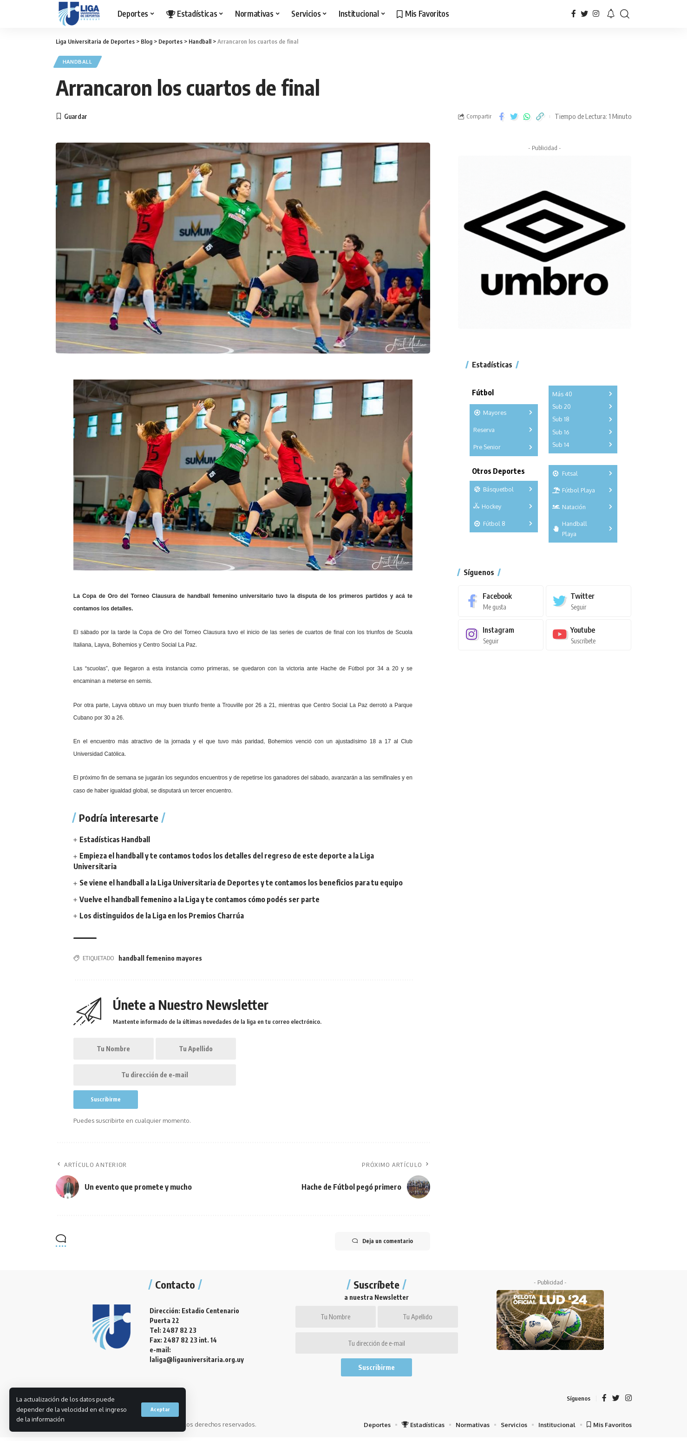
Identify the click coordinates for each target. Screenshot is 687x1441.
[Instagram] (596, 13)
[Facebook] (573, 13)
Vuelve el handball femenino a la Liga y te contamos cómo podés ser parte (200, 899)
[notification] (610, 14)
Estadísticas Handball (114, 840)
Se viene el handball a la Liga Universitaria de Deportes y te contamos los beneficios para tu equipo (241, 883)
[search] (624, 14)
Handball (79, 62)
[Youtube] (588, 633)
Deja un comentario (381, 1243)
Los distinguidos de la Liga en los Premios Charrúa (161, 916)
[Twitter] (584, 13)
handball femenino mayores (160, 959)
